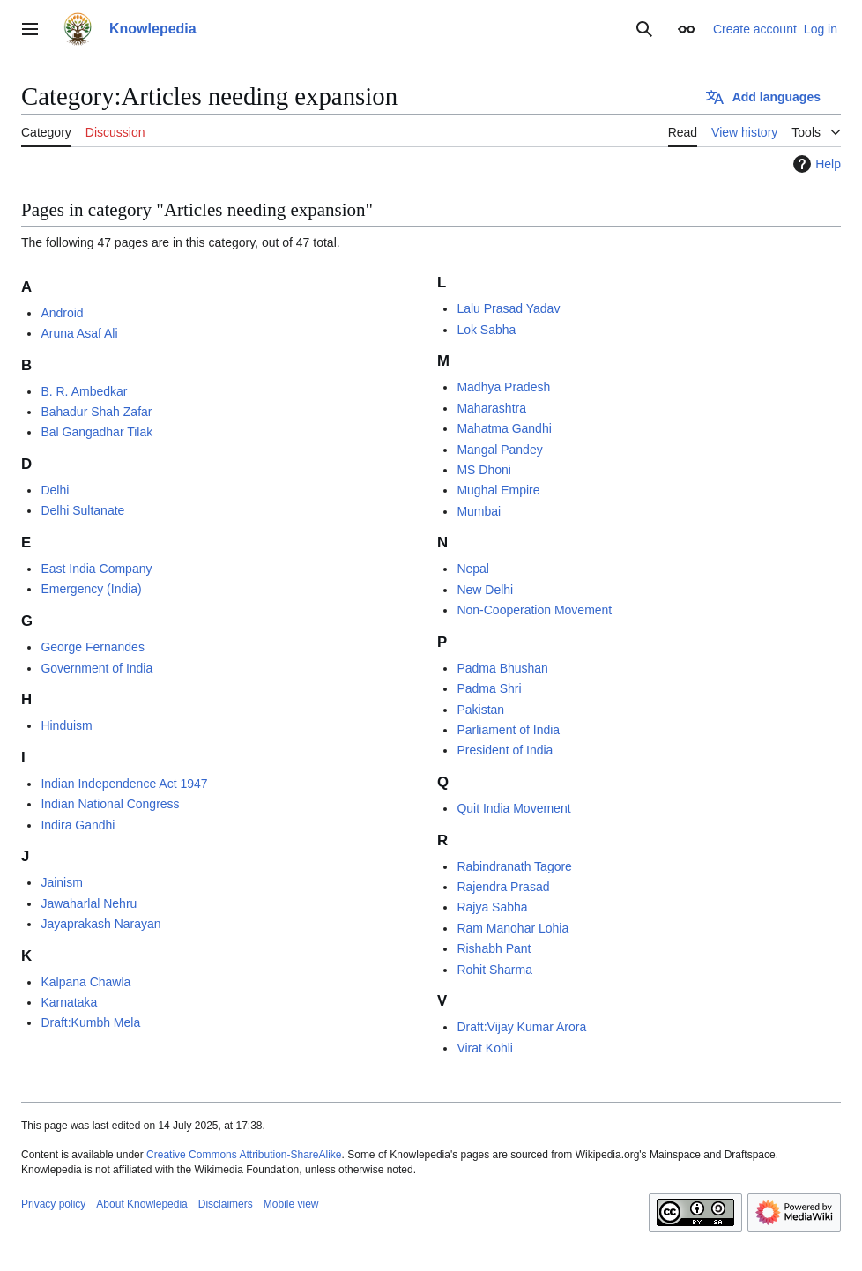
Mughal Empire (498, 490)
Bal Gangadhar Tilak (96, 432)
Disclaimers (225, 1204)
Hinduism (66, 725)
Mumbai (479, 511)
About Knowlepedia (141, 1204)
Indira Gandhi (78, 825)
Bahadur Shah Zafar (96, 412)
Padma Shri (489, 688)
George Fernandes (93, 647)
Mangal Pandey (499, 449)
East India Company (96, 568)
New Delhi (485, 590)
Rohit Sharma (494, 970)
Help (815, 164)
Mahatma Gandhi (504, 428)
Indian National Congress (110, 804)
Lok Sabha (486, 330)
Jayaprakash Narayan (100, 924)
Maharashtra (491, 408)
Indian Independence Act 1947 (124, 784)
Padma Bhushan (502, 668)
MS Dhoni (483, 470)
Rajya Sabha (492, 907)
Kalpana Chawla (85, 982)
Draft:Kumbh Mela (90, 1022)
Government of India (96, 668)
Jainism (61, 882)
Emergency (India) (91, 589)
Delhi (55, 490)
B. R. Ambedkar (84, 391)
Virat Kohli (485, 1048)
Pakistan (480, 709)
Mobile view (291, 1204)
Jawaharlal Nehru (89, 903)
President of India (505, 750)
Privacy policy (53, 1204)
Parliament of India (508, 730)
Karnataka (69, 1002)
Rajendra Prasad (503, 887)
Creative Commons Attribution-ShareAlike (243, 1154)
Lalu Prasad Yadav (508, 308)
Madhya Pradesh (503, 387)
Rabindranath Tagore (514, 866)
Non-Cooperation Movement (534, 610)
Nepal (473, 568)
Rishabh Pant (494, 948)
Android (62, 313)
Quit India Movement (513, 808)
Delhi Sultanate (82, 510)
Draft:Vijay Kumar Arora (521, 1027)
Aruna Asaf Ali (79, 333)
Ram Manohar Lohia (512, 928)
